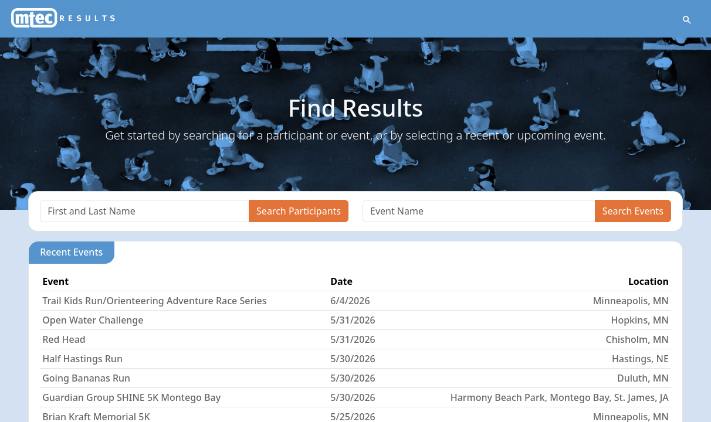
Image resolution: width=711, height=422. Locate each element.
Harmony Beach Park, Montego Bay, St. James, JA (560, 397)
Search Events (632, 211)
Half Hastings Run (82, 358)
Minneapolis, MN (631, 300)
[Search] (144, 211)
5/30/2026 (352, 358)
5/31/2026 (352, 320)
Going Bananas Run (86, 378)
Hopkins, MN (639, 320)
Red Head (64, 339)
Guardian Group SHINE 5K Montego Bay (131, 397)
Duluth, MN (643, 378)
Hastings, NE (640, 358)
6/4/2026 (350, 300)
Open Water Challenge (92, 320)
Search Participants (298, 211)
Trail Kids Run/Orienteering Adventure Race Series (154, 300)
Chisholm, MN (637, 339)
